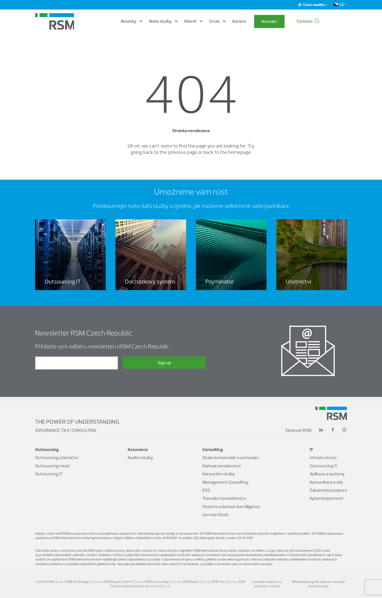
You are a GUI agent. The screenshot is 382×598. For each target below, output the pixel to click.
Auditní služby (140, 458)
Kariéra (257, 21)
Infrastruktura (323, 458)
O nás (235, 21)
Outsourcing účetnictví (56, 458)
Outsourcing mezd (52, 466)
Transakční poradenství (224, 498)
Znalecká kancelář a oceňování (230, 458)
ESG (206, 490)
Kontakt (287, 21)
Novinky (149, 21)
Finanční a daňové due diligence (231, 506)
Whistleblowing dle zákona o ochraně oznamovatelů (318, 583)
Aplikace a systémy (327, 474)
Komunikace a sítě (326, 482)
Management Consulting (225, 482)
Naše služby (181, 21)
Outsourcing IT (49, 474)
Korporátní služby (218, 474)
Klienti (211, 21)
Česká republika (313, 4)
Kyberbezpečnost (327, 498)
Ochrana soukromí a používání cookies (267, 583)
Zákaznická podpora (328, 490)
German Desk (215, 514)
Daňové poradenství (221, 466)
